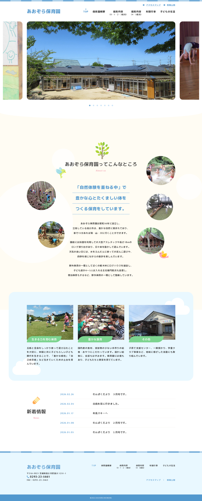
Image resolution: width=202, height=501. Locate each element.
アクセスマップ (153, 4)
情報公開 (171, 4)
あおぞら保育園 (44, 11)
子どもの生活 (167, 11)
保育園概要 (99, 11)
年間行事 (151, 11)
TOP (85, 11)
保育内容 (118, 13)
